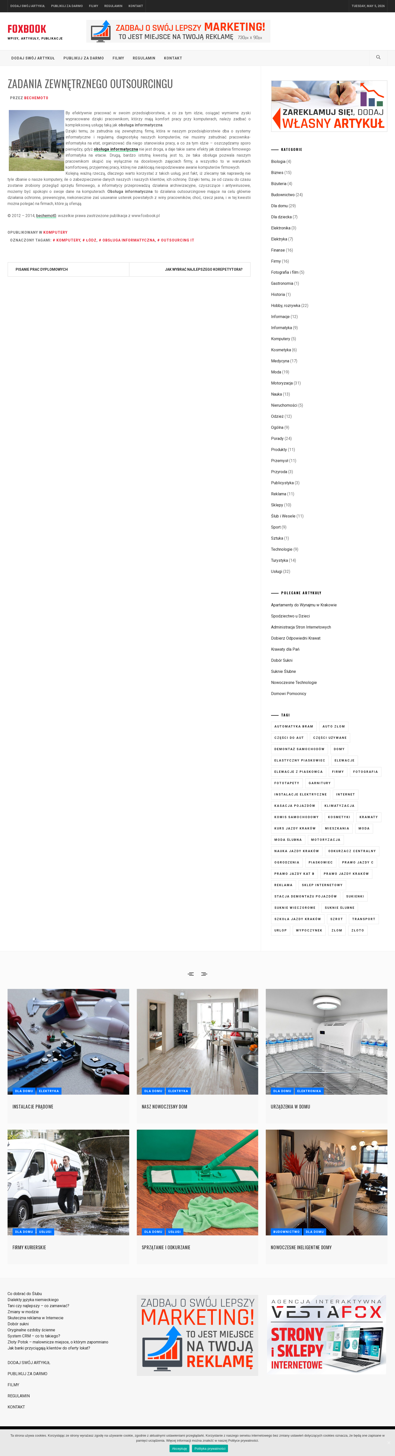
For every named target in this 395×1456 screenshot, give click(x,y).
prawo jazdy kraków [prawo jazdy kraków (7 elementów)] (346, 874)
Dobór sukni (18, 1324)
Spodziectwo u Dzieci (290, 616)
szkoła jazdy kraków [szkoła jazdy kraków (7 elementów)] (297, 919)
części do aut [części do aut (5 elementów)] (289, 738)
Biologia (278, 161)
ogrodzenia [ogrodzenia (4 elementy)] (287, 862)
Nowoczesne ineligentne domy (301, 1247)
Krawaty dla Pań (285, 649)
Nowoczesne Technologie (294, 682)
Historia (278, 294)
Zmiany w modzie (23, 1311)
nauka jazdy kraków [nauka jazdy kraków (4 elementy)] (296, 851)
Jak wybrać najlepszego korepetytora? (204, 269)
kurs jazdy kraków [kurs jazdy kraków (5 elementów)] (295, 828)
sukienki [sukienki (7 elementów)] (355, 896)
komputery (68, 240)
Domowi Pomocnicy (288, 693)
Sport (276, 527)
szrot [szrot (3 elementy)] (336, 919)
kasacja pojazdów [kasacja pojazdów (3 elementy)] (294, 806)
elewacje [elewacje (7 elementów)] (345, 760)
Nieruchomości (284, 405)
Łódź (91, 240)
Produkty (279, 449)
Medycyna (280, 361)
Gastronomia (282, 283)
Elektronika (280, 228)
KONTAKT (135, 6)
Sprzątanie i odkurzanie (166, 1247)
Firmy (276, 261)
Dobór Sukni (281, 660)
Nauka (276, 394)
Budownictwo (283, 194)
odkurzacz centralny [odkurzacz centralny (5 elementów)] (352, 851)
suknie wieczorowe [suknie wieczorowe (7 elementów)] (295, 908)
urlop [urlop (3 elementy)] (280, 930)
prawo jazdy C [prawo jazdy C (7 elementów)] (358, 862)
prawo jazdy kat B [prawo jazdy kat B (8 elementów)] (294, 874)
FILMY (93, 6)
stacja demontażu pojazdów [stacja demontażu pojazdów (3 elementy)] (305, 896)
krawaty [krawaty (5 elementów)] (368, 817)
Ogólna (277, 427)
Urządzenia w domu (290, 1106)
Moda (276, 372)
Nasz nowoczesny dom (164, 1106)
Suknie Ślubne (283, 671)
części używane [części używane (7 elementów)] (330, 738)
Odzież (277, 416)
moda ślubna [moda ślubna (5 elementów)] (288, 840)
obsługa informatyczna (116, 149)
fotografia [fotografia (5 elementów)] (365, 772)
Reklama (278, 494)
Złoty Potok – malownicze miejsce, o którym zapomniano (58, 1342)
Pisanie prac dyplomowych (42, 269)
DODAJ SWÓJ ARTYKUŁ (27, 6)
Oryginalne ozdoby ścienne (31, 1330)
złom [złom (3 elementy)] (337, 930)
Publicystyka (282, 482)
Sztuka (277, 538)
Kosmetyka (281, 350)
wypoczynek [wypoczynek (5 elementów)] (309, 930)
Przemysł (279, 460)
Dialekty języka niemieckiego (33, 1299)
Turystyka (279, 560)
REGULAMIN (113, 6)
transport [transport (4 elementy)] (364, 919)
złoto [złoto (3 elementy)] (357, 930)
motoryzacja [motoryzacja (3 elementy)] (326, 840)
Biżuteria (278, 183)
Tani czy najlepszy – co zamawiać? (38, 1305)
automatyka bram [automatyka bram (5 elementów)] (293, 726)
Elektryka (279, 239)
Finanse (278, 250)
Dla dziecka (281, 217)
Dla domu (279, 205)
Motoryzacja (282, 383)
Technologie (281, 549)
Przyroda (279, 471)
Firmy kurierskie (29, 1247)
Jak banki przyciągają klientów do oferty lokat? (49, 1348)
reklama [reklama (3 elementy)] (283, 885)
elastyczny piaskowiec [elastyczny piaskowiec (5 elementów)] (299, 760)
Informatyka (281, 327)
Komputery (55, 232)
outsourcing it (177, 240)
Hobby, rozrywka (285, 305)
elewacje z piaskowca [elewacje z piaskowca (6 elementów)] (298, 772)
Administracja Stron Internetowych (301, 627)
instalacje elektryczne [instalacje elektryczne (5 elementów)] (300, 794)
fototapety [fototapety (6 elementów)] (287, 783)
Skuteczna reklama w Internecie (35, 1317)
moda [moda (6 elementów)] (364, 828)
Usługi (276, 571)
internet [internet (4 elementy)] (345, 794)
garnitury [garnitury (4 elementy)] (320, 783)
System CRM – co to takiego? (34, 1336)
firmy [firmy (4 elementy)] (338, 772)
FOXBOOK (27, 28)
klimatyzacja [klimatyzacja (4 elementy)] (339, 806)
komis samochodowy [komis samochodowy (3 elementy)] (296, 817)
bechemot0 (36, 98)
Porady (277, 438)
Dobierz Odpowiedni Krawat (295, 638)
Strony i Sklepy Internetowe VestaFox (269, 1376)
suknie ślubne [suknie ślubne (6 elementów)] (340, 908)
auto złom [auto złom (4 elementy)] (333, 726)
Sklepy (277, 505)
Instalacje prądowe (33, 1106)
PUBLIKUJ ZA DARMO (67, 6)
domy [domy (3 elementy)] (339, 749)
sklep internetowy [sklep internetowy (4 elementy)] (322, 885)
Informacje (280, 316)
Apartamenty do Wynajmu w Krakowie (304, 605)
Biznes (277, 172)
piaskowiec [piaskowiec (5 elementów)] (321, 862)
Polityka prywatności (209, 1448)
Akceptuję (179, 1448)
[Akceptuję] (388, 1442)
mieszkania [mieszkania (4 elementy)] (337, 828)
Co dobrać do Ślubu (25, 1293)
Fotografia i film (285, 272)
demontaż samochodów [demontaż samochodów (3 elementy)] (299, 749)
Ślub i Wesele (283, 516)
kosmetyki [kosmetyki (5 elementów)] (339, 817)
